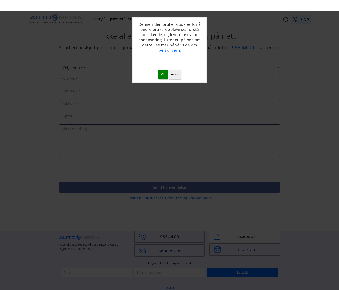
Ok (163, 74)
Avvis (174, 74)
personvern (169, 50)
